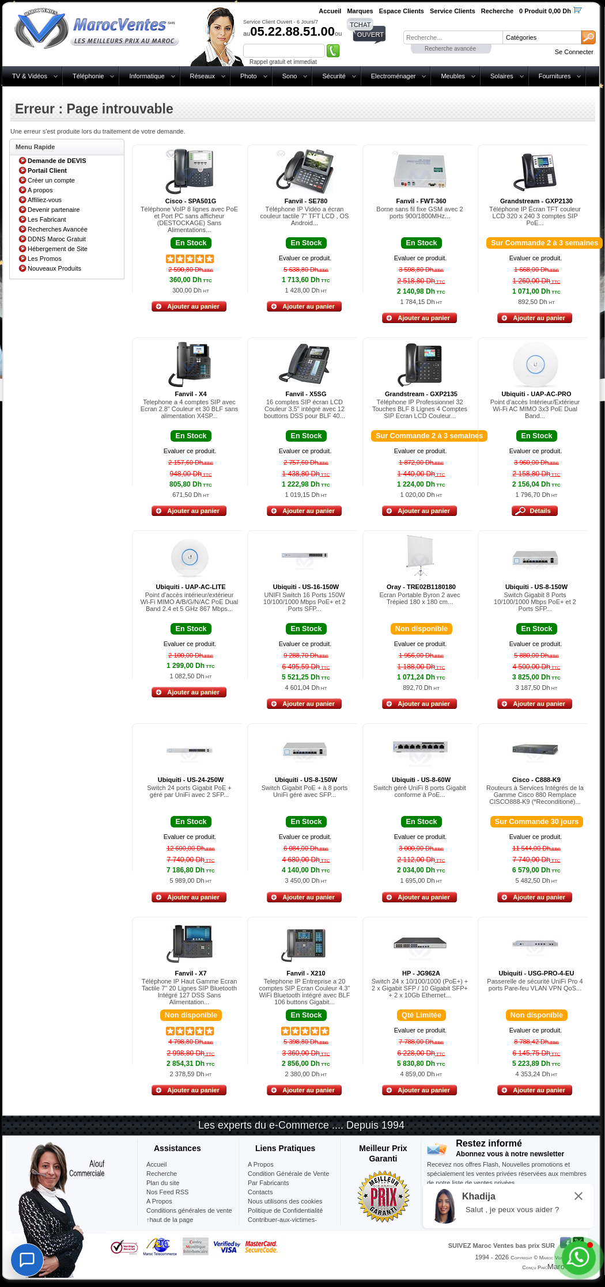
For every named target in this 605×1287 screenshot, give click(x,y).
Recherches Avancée (58, 229)
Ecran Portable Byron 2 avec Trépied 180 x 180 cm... (419, 598)
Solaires (501, 76)
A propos (40, 190)
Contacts (260, 1192)
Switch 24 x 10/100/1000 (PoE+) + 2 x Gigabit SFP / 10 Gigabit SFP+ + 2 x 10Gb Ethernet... (420, 988)
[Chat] (27, 1260)
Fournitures (555, 76)
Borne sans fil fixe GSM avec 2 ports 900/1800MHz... (419, 212)
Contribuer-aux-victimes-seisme (282, 1224)
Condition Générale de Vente (288, 1173)
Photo (248, 76)
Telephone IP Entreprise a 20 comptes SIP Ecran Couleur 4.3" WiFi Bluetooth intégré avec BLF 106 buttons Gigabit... (304, 991)
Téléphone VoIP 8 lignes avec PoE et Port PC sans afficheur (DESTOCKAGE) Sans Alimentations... (189, 219)
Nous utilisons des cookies (285, 1201)
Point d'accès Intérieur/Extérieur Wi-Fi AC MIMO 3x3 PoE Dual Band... (535, 408)
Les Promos (45, 258)
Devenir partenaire (54, 209)
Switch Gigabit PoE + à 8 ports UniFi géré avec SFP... (305, 791)
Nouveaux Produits (54, 268)
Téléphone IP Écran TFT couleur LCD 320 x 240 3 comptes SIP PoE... (535, 216)
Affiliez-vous (45, 199)
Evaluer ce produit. (305, 258)
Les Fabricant (47, 219)
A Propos (261, 1164)
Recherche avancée (450, 48)
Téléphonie (88, 76)
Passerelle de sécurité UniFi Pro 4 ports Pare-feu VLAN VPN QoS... (535, 985)
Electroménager (393, 76)
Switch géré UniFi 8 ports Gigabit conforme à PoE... (419, 791)
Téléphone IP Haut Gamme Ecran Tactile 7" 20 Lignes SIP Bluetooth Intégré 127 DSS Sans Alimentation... (189, 991)
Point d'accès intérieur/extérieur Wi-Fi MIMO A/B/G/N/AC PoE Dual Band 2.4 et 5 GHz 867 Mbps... (189, 601)
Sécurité (333, 76)
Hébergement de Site (58, 248)
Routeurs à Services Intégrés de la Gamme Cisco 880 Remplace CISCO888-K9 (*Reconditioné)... (535, 794)
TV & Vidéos (29, 76)
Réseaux (202, 76)
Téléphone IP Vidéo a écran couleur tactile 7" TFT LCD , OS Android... (304, 216)
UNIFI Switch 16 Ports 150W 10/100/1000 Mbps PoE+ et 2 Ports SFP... (304, 601)
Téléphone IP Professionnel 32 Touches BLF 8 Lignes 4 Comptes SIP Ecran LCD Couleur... (419, 408)
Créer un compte (51, 180)
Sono (289, 76)
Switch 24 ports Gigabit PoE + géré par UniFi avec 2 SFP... (189, 791)
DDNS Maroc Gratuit (57, 239)
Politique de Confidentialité (285, 1210)
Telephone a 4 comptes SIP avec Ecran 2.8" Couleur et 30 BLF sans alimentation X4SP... (190, 408)
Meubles (453, 76)
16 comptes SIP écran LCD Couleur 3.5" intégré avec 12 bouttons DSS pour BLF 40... (304, 408)
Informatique (146, 76)
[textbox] (452, 37)
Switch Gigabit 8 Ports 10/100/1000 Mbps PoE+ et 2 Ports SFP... (535, 601)
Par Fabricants (268, 1182)
